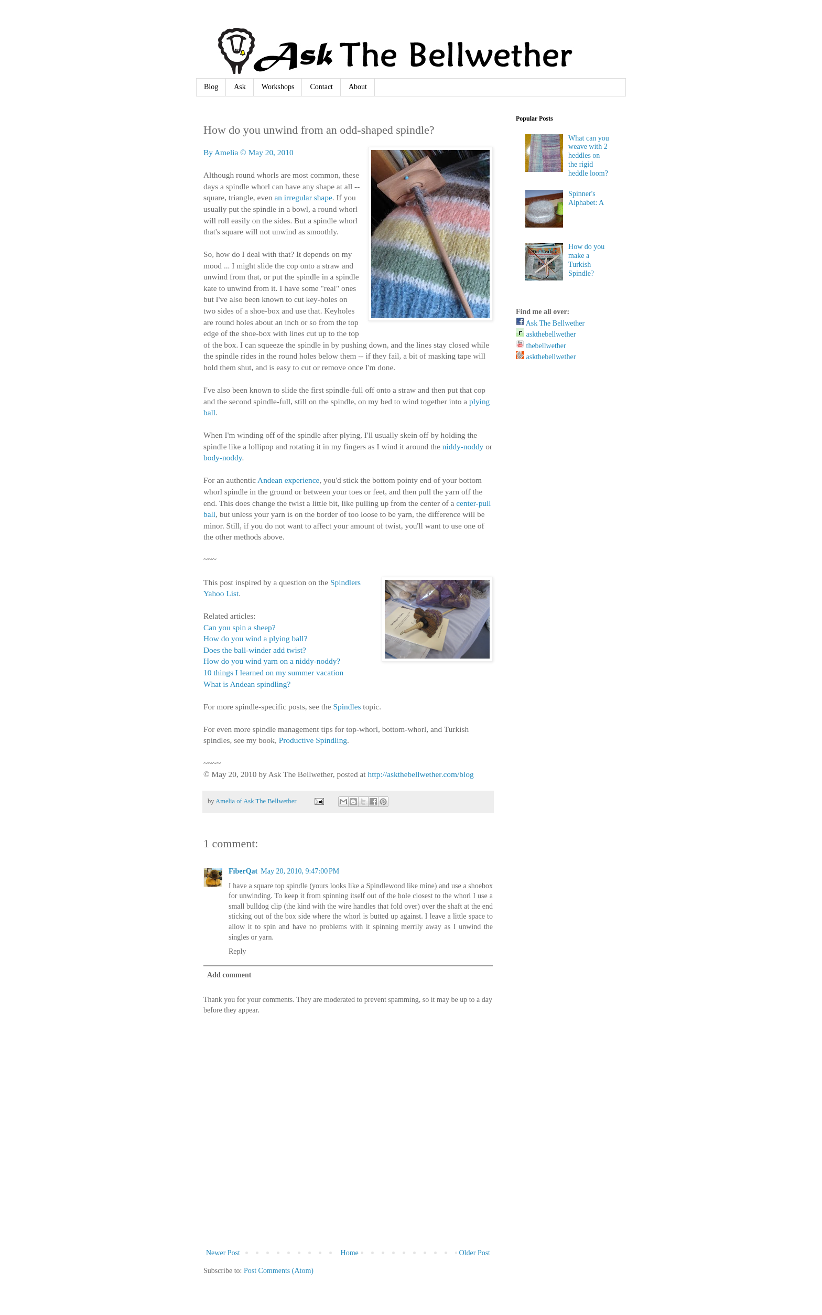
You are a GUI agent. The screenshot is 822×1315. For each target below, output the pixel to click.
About (358, 87)
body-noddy (222, 457)
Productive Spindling (313, 740)
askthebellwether (546, 334)
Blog (211, 87)
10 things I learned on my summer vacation (273, 672)
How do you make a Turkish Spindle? (586, 260)
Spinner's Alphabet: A (586, 198)
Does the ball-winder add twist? (254, 649)
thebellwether (541, 346)
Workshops (278, 87)
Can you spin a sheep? (239, 627)
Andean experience (288, 480)
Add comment (229, 975)
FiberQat (243, 871)
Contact (321, 87)
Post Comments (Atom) (278, 1271)
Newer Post (223, 1253)
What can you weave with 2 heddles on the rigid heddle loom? (588, 155)
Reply (237, 951)
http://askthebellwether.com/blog (420, 774)
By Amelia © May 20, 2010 (248, 152)
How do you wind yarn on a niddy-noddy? (271, 660)
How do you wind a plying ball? (255, 638)
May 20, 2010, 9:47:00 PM (300, 871)
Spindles (347, 706)
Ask (240, 87)
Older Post (475, 1253)
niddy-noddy (463, 446)
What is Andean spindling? (246, 684)
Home (350, 1253)
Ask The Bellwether (550, 323)
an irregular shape (303, 197)
